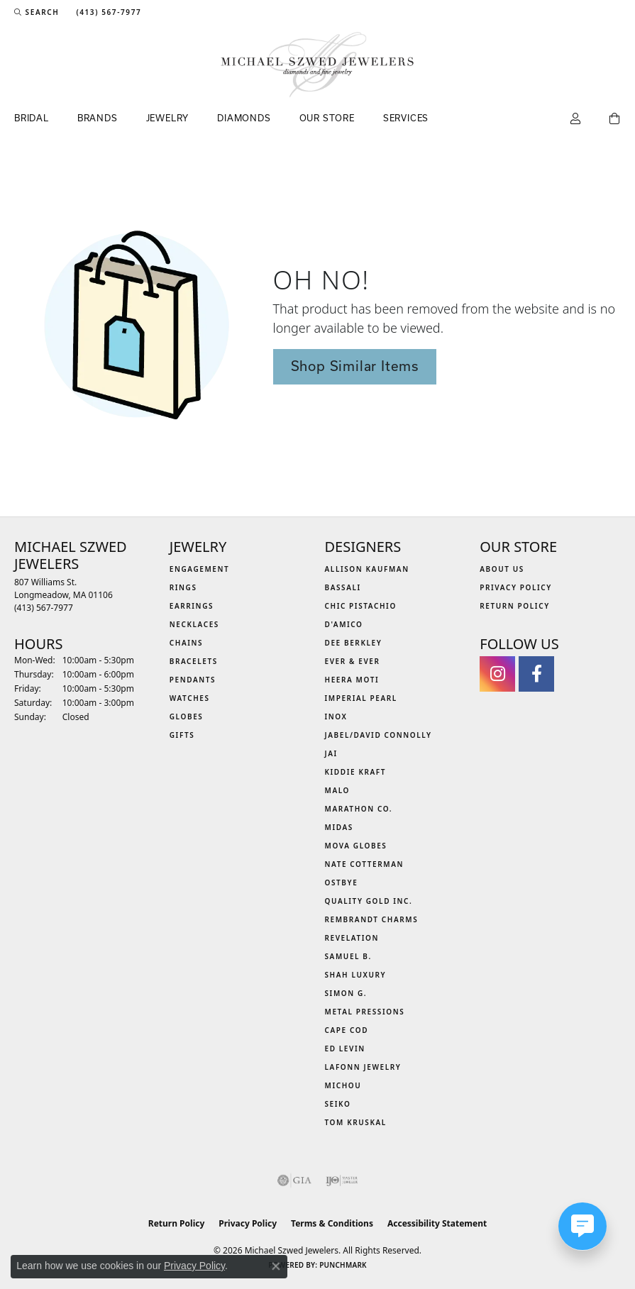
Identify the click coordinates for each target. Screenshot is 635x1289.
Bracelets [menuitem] (194, 661)
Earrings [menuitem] (192, 606)
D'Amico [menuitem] (344, 624)
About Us (502, 569)
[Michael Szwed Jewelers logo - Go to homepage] (317, 64)
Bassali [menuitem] (343, 587)
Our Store (327, 118)
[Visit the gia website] (294, 1180)
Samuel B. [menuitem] (348, 956)
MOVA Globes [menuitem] (356, 846)
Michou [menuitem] (343, 1085)
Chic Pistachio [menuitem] (361, 606)
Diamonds (243, 118)
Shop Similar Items (355, 366)
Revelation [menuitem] (352, 938)
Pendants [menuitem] (193, 680)
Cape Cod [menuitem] (347, 1030)
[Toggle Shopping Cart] (615, 119)
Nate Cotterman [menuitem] (364, 864)
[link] (107, 12)
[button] (36, 12)
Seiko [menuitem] (338, 1104)
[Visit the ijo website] (342, 1180)
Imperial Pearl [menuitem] (361, 698)
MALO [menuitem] (337, 790)
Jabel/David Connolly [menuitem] (378, 735)
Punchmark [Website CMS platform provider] (343, 1265)
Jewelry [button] (167, 118)
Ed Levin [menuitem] (345, 1048)
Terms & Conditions (332, 1223)
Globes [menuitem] (187, 716)
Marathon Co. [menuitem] (359, 809)
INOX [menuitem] (336, 716)
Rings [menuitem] (183, 587)
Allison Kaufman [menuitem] (367, 569)
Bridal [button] (31, 118)
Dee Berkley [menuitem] (353, 643)
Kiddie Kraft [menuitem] (356, 772)
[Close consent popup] (276, 1266)
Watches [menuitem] (190, 698)
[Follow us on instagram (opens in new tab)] (497, 674)
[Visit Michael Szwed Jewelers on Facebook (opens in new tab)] (536, 674)
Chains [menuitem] (186, 643)
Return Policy (515, 606)
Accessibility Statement (437, 1223)
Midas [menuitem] (339, 827)
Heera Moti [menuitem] (352, 680)
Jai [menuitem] (331, 753)
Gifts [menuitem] (182, 735)
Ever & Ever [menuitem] (352, 661)
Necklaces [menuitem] (194, 624)
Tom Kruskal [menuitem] (356, 1122)
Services (406, 118)
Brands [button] (97, 118)
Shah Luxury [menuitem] (356, 975)
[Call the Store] (43, 608)
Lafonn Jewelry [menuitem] (363, 1067)
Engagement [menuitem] (200, 569)
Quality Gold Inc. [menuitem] (369, 901)
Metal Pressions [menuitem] (365, 1012)
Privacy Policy (516, 587)
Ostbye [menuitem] (341, 882)
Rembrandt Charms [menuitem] (372, 919)
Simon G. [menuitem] (346, 993)
